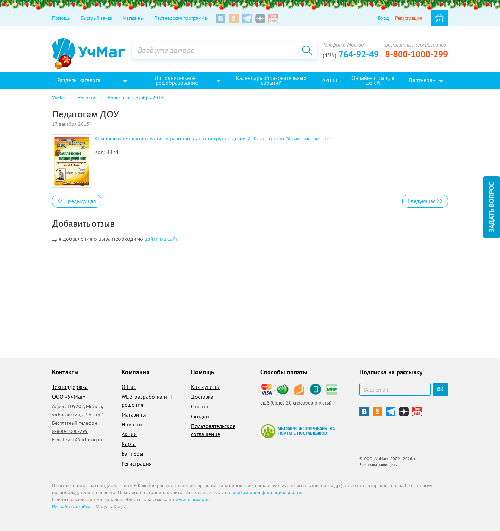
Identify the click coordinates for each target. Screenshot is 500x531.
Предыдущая (76, 200)
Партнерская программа (180, 18)
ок (440, 389)
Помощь (61, 18)
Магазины (133, 18)
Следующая (425, 200)
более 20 (282, 403)
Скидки (200, 416)
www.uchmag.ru (192, 499)
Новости (132, 424)
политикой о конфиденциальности (263, 492)
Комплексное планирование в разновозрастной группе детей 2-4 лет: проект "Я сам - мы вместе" (212, 138)
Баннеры (132, 453)
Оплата (199, 406)
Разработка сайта (71, 507)
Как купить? (205, 386)
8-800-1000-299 (416, 54)
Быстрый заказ (96, 18)
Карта (129, 443)
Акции (129, 434)
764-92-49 (351, 54)
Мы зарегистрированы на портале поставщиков (297, 431)
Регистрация (408, 18)
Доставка (202, 396)
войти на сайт (160, 238)
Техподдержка (70, 386)
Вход (383, 18)
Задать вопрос (491, 207)
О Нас (129, 386)
